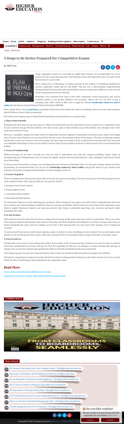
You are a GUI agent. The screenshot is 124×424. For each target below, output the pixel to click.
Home (6, 41)
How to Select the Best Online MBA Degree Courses (27, 271)
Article (21, 41)
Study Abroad (78, 46)
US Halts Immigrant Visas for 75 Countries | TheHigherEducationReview (41, 406)
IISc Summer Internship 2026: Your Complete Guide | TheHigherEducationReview (45, 368)
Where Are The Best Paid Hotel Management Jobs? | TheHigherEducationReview (44, 401)
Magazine (41, 41)
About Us (56, 421)
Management (38, 46)
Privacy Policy (68, 421)
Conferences (93, 41)
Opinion (30, 41)
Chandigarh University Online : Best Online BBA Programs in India (35, 275)
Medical (49, 46)
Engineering (24, 46)
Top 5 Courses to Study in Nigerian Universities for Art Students (37, 385)
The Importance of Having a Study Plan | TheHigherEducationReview (39, 390)
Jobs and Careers (62, 46)
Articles (16, 50)
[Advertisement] (62, 27)
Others (103, 46)
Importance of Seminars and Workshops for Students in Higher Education (42, 374)
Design (95, 46)
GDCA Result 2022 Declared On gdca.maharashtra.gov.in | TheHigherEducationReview (47, 396)
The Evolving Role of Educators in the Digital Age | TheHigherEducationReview (44, 379)
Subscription (79, 41)
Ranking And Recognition (59, 41)
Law (88, 46)
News (13, 41)
